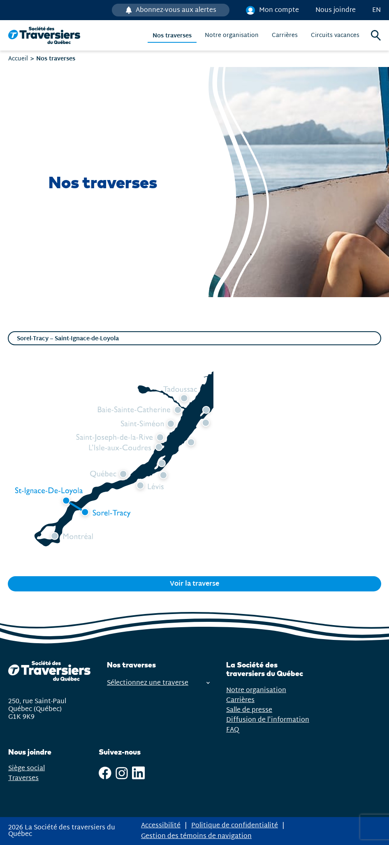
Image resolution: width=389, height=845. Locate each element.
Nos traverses (172, 36)
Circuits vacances (335, 35)
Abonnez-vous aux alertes (175, 10)
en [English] (376, 10)
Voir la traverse (194, 584)
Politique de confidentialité (234, 825)
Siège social (26, 768)
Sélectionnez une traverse (158, 683)
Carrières (285, 35)
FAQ (232, 730)
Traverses (23, 778)
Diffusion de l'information (267, 720)
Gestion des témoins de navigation (196, 836)
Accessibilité (161, 825)
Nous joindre (335, 10)
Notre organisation (232, 35)
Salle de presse (249, 710)
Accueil (18, 58)
